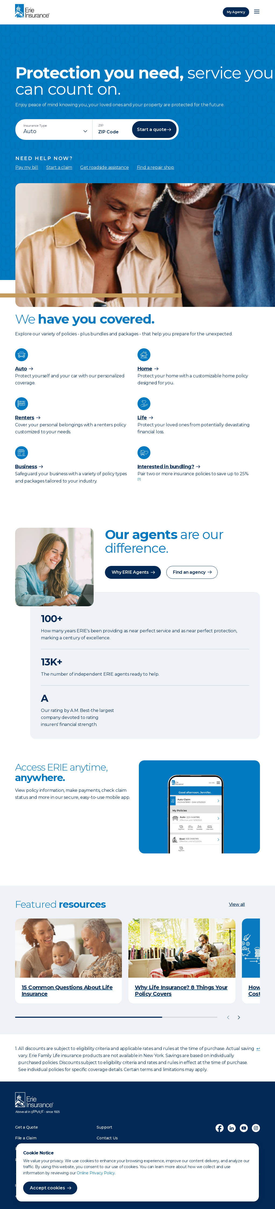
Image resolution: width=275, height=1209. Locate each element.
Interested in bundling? (166, 467)
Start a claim (59, 167)
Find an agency (189, 572)
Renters (24, 418)
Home (145, 369)
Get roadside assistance (104, 167)
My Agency (236, 12)
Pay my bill (26, 167)
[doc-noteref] (139, 481)
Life (142, 418)
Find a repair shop (155, 167)
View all (237, 904)
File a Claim (26, 1138)
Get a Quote (26, 1127)
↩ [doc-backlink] (258, 1048)
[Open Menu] (256, 12)
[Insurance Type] (56, 131)
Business (26, 467)
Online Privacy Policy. (96, 1173)
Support (104, 1127)
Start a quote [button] (152, 129)
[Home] (33, 11)
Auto (21, 369)
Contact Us (107, 1138)
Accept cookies (47, 1187)
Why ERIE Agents (130, 572)
